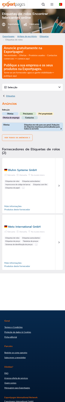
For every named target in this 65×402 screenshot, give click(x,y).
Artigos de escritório (27, 36)
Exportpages (8, 36)
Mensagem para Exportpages (17, 388)
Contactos (29, 117)
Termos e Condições (13, 327)
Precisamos (28, 114)
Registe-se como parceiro (15, 352)
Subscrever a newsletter (15, 357)
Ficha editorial (10, 337)
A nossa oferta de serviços (16, 378)
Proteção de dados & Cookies (17, 332)
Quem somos (10, 383)
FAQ (6, 373)
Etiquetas (44, 36)
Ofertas (10, 114)
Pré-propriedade (45, 114)
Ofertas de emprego (11, 117)
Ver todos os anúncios (17, 137)
